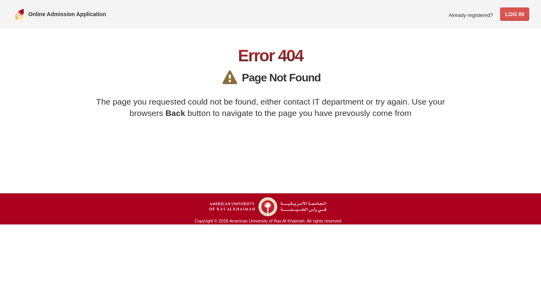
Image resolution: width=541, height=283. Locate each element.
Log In (514, 14)
